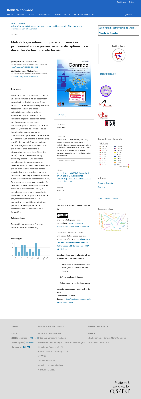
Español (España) (106, 183)
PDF (62, 115)
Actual (10, 14)
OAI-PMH (27, 347)
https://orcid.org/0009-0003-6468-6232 (24, 67)
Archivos (21, 14)
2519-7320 (30, 342)
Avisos (31, 14)
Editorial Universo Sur (84, 14)
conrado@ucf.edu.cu (54, 365)
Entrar (131, 2)
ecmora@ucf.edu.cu (103, 342)
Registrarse (121, 2)
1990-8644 (33, 338)
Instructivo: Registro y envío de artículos (117, 28)
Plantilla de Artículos (108, 33)
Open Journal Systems (108, 198)
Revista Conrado (20, 10)
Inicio (13, 23)
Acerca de (43, 14)
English (101, 187)
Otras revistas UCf (62, 14)
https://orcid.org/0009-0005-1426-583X (24, 76)
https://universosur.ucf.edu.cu (52, 338)
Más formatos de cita (67, 160)
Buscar (128, 14)
